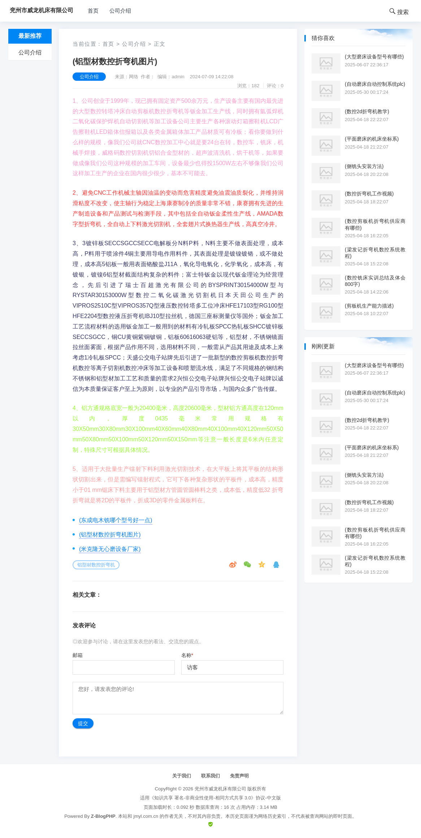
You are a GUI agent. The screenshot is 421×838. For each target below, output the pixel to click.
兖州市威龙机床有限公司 (220, 788)
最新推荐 (30, 36)
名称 (187, 655)
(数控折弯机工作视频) (369, 194)
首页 (93, 11)
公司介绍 (120, 11)
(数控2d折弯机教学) (367, 111)
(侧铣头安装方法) (364, 166)
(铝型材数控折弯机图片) (110, 535)
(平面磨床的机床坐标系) (372, 139)
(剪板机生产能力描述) (369, 306)
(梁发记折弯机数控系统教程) (375, 253)
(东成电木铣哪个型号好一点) (115, 520)
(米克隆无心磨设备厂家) (110, 549)
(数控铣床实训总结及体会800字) (375, 281)
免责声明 (239, 776)
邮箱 (78, 655)
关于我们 (181, 776)
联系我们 (210, 776)
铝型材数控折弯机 (96, 565)
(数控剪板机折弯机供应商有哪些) (375, 224)
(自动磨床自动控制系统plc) (375, 84)
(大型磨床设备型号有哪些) (374, 56)
